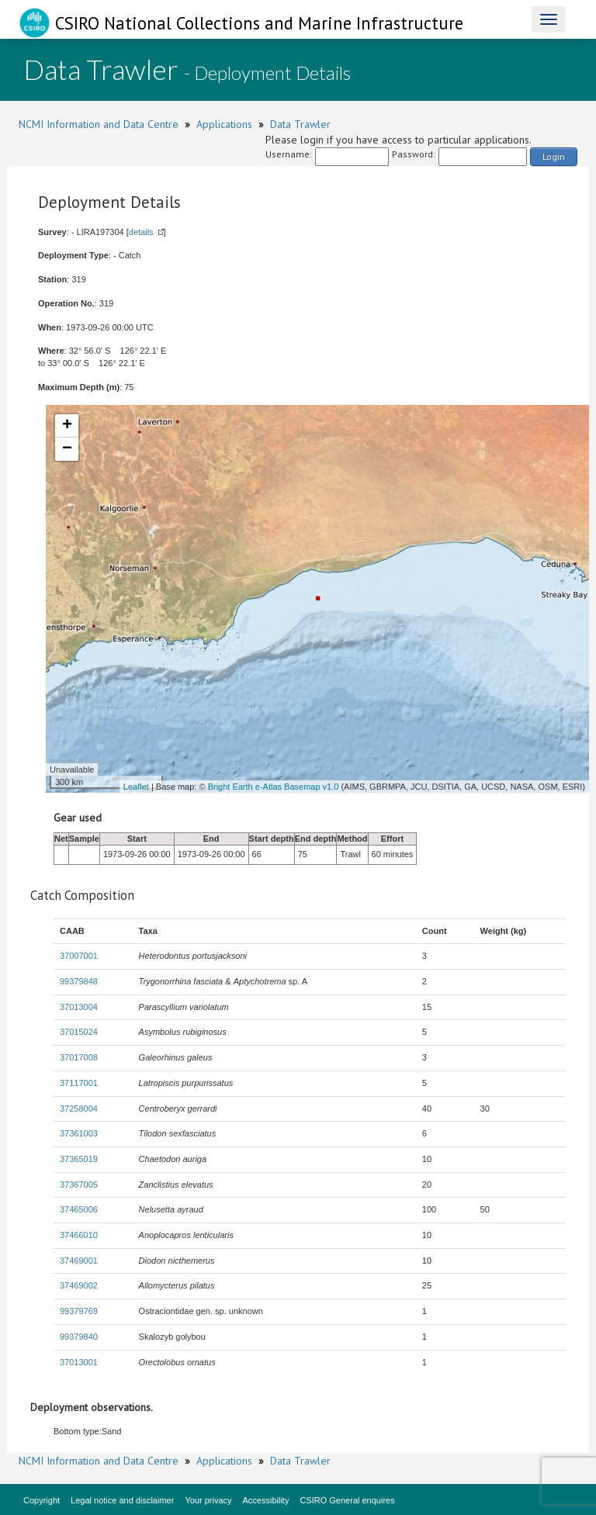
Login (553, 156)
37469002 (79, 1285)
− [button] (67, 449)
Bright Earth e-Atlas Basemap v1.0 (273, 786)
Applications (224, 124)
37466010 (79, 1235)
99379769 (79, 1311)
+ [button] (67, 426)
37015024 (79, 1031)
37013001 (79, 1362)
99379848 (79, 981)
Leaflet (136, 786)
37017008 (79, 1057)
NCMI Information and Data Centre (98, 124)
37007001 (79, 955)
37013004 (79, 1007)
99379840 (79, 1336)
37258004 (79, 1108)
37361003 (79, 1133)
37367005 (79, 1184)
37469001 (79, 1260)
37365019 (79, 1159)
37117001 (79, 1083)
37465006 (79, 1209)
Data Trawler (300, 124)
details (141, 232)
